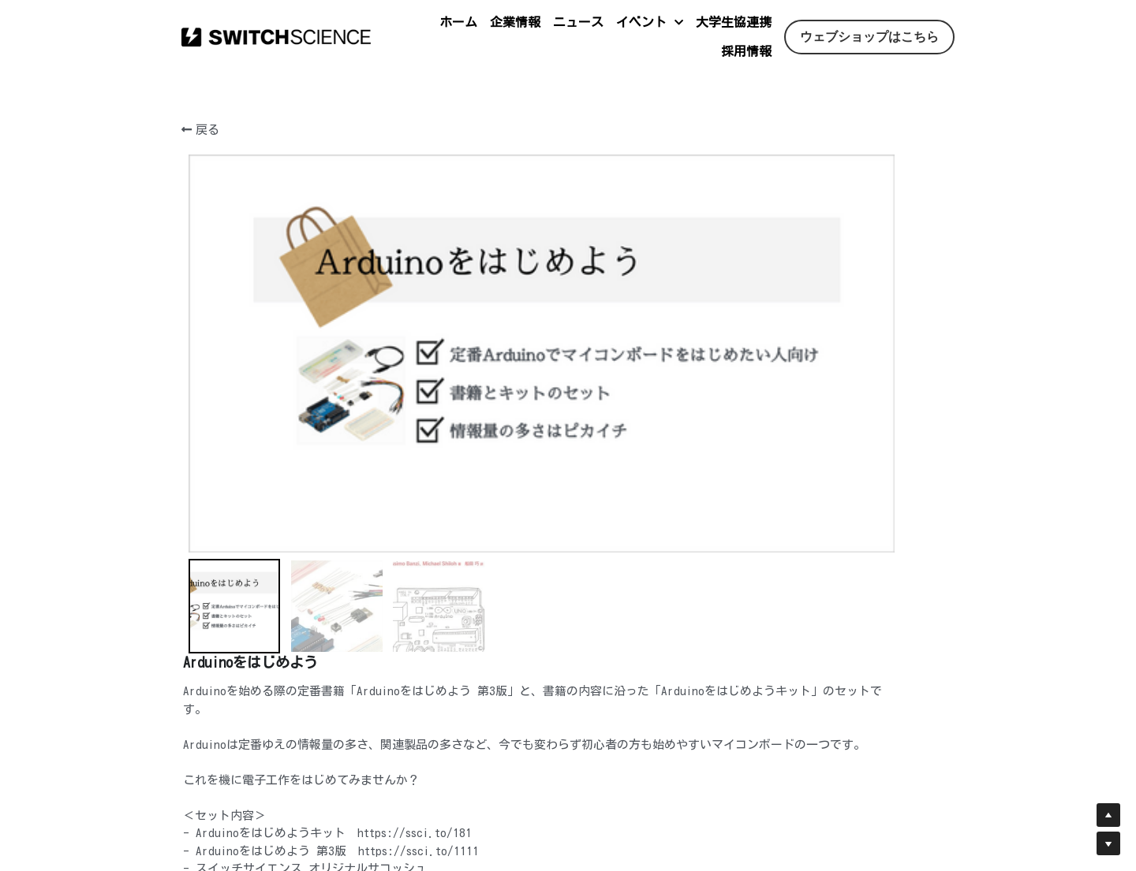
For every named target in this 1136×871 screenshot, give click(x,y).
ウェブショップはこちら (869, 37)
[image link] (276, 36)
